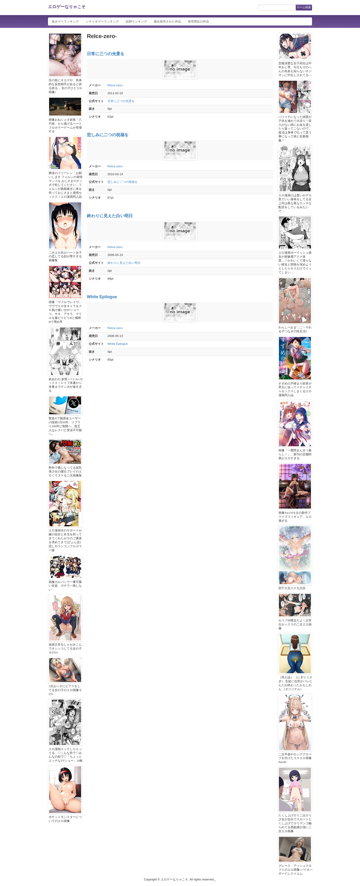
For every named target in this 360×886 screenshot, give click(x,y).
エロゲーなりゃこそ (66, 6)
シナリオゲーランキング (102, 21)
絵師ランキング (136, 21)
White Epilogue (102, 296)
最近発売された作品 (167, 21)
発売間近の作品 (198, 21)
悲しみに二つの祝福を (108, 135)
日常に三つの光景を (105, 54)
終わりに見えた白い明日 (110, 215)
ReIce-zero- (115, 85)
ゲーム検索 (304, 7)
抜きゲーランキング (65, 21)
